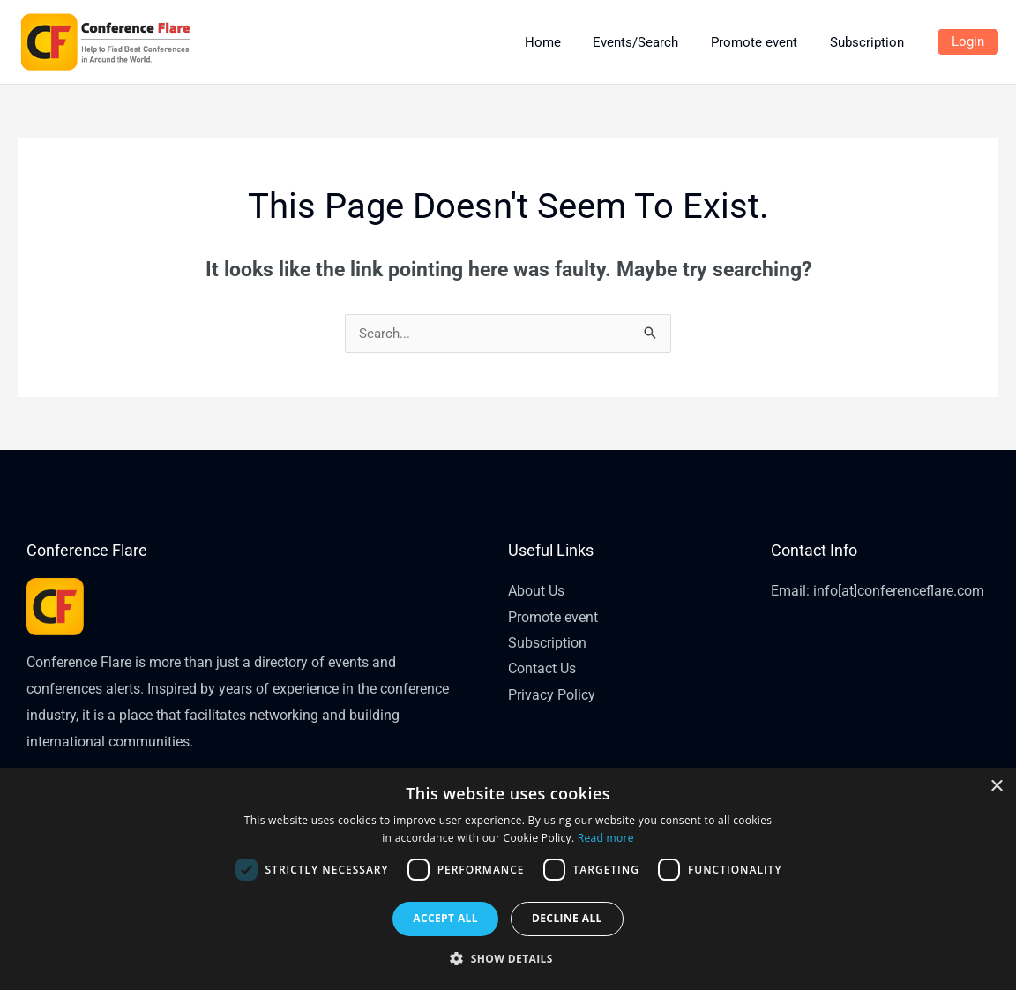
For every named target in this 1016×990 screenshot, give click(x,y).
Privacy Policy (551, 695)
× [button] (996, 786)
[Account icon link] (968, 42)
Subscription (547, 643)
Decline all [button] (567, 918)
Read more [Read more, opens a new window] (606, 837)
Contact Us (542, 670)
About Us (536, 590)
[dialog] (508, 879)
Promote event (553, 617)
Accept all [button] (445, 918)
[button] (508, 959)
